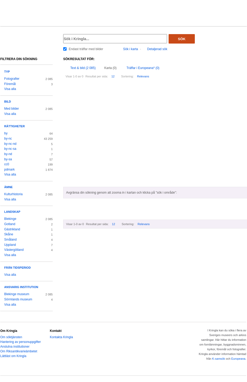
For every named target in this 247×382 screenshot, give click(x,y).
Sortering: (127, 76)
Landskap (12, 211)
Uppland (10, 245)
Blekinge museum (16, 294)
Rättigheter (14, 126)
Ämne (8, 187)
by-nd (8, 154)
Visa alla (10, 89)
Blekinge (10, 219)
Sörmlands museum (18, 299)
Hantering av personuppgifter (20, 342)
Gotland (9, 224)
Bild (7, 101)
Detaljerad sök (157, 49)
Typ (7, 71)
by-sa (8, 159)
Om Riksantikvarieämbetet (18, 351)
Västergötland (14, 250)
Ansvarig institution (21, 287)
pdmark (9, 169)
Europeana (238, 358)
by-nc (8, 138)
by (6, 133)
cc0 (6, 164)
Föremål (10, 84)
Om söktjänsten (11, 337)
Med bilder (11, 108)
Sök (182, 39)
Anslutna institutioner (14, 346)
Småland (10, 239)
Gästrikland (12, 229)
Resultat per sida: (96, 76)
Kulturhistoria (13, 194)
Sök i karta (130, 49)
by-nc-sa (10, 149)
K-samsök (218, 358)
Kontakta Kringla (61, 337)
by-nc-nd (10, 144)
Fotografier (11, 79)
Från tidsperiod (17, 267)
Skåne (8, 234)
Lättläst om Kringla (13, 356)
